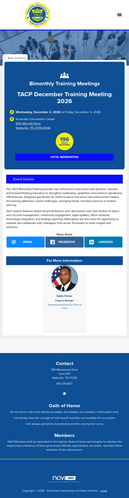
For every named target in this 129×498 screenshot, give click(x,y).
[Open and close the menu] (99, 15)
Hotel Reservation (64, 157)
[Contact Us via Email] (64, 393)
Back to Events (15, 58)
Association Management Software (64, 479)
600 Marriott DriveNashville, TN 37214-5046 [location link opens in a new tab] (33, 125)
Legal (103, 491)
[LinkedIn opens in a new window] (103, 242)
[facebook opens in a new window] (64, 242)
